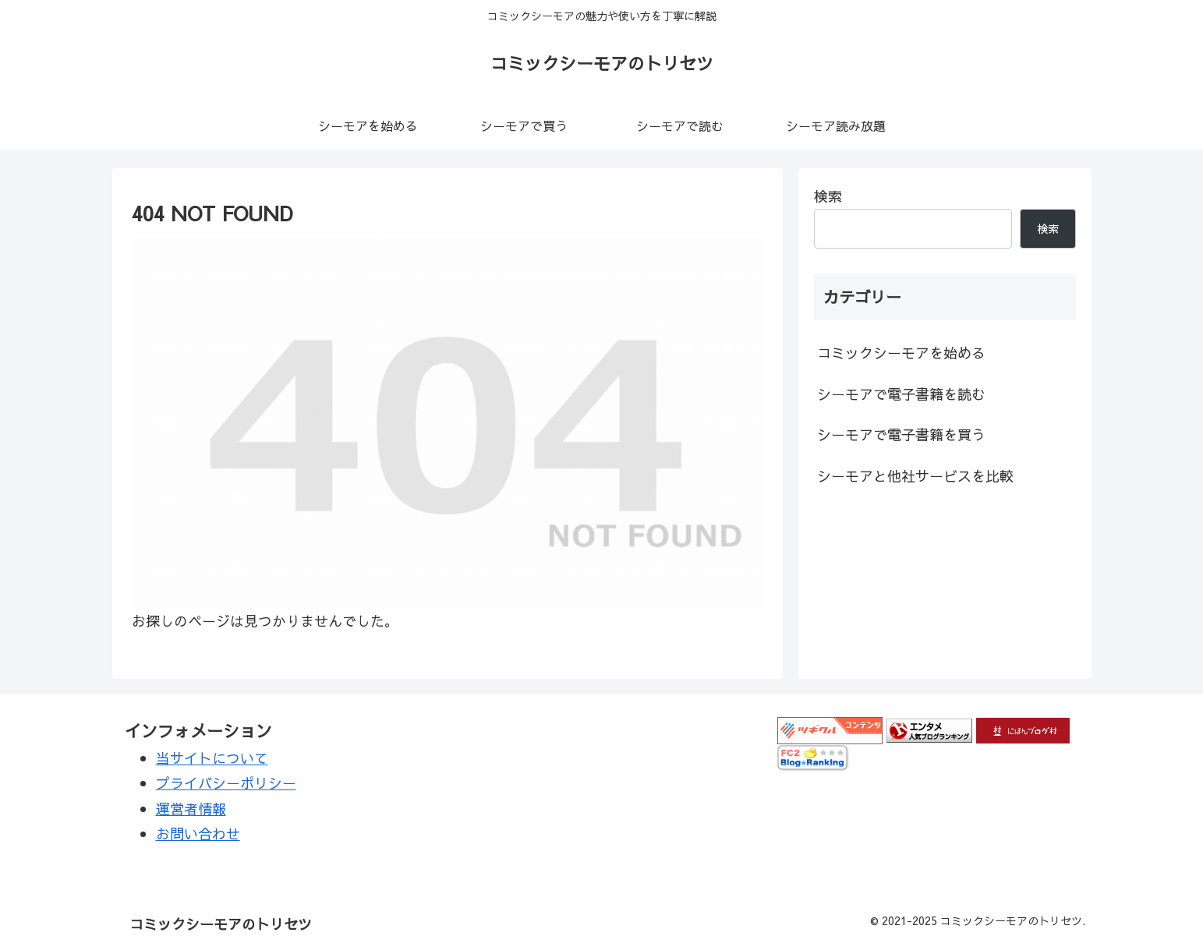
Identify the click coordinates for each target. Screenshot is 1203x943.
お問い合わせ (198, 833)
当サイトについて (212, 758)
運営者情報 (191, 808)
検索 (828, 196)
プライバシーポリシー (226, 783)
